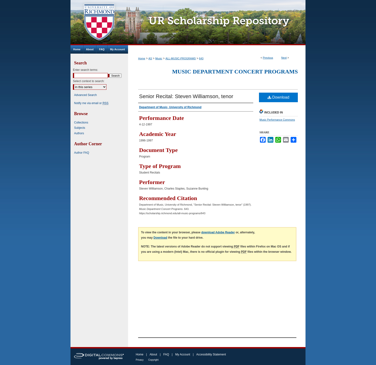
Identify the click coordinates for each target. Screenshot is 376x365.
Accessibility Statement (211, 354)
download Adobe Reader (218, 232)
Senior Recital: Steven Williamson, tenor (186, 96)
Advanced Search (85, 95)
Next (284, 57)
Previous (268, 57)
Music (158, 58)
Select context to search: (88, 81)
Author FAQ (81, 152)
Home (141, 58)
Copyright (153, 360)
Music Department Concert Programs (235, 71)
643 (201, 58)
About (153, 354)
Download (278, 97)
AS (150, 58)
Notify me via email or (91, 103)
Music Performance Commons (277, 119)
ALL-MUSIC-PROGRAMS (180, 58)
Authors (79, 133)
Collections (81, 122)
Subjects (79, 127)
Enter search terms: (85, 70)
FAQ (166, 354)
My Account (182, 354)
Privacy (140, 360)
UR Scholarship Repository (217, 22)
